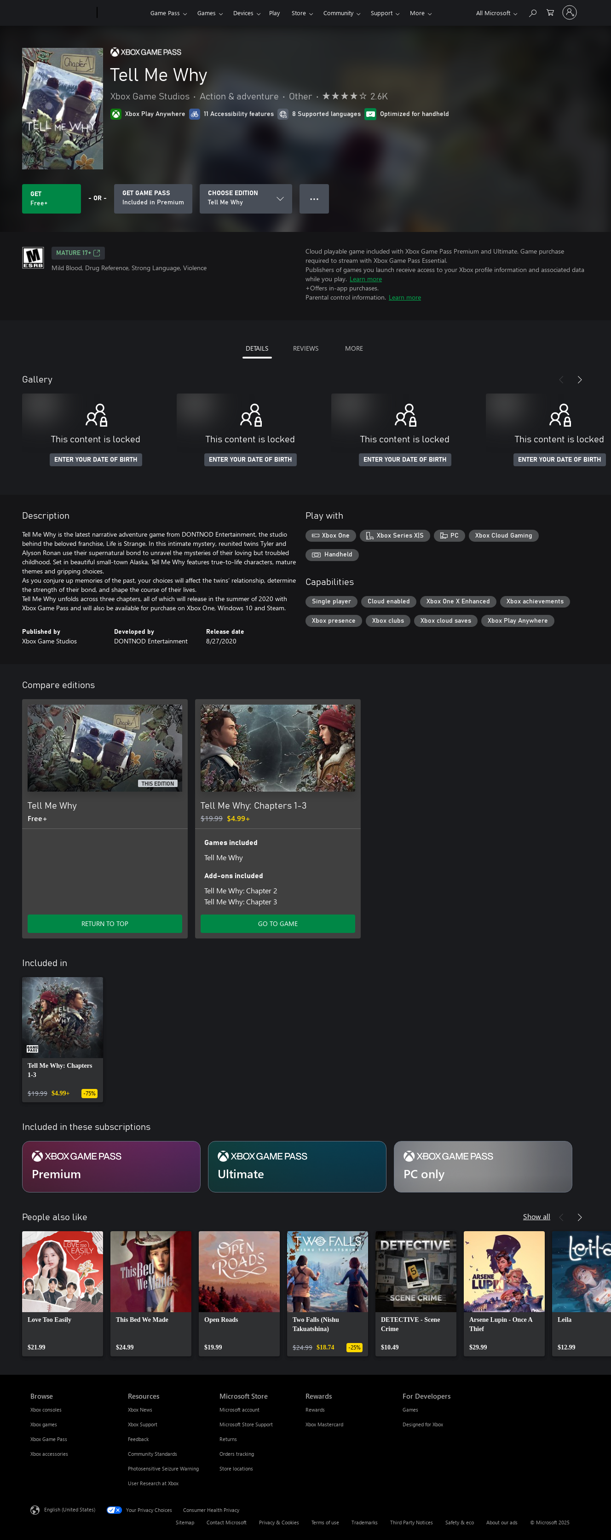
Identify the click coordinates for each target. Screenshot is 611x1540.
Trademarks (365, 1522)
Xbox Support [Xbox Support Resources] (142, 1424)
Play (274, 13)
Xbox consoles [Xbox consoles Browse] (46, 1410)
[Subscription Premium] (111, 1167)
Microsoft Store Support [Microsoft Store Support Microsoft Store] (246, 1424)
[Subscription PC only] (483, 1167)
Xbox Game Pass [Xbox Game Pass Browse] (48, 1439)
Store (299, 13)
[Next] (580, 379)
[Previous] (561, 379)
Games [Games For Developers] (410, 1410)
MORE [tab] (354, 348)
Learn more (366, 278)
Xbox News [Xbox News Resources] (140, 1410)
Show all (536, 1216)
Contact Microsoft (227, 1522)
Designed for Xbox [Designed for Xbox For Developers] (423, 1424)
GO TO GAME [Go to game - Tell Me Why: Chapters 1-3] (278, 923)
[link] (62, 1039)
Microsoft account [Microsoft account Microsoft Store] (239, 1410)
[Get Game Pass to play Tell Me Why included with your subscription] (153, 199)
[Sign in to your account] (570, 12)
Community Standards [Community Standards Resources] (152, 1454)
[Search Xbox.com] (532, 11)
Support (381, 13)
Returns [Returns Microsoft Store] (228, 1439)
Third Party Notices (411, 1522)
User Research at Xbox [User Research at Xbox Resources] (153, 1483)
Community (338, 13)
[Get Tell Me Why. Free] (51, 199)
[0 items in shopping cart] (550, 12)
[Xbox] (123, 12)
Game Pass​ (165, 13)
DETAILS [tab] (257, 348)
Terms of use (325, 1522)
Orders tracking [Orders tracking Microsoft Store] (236, 1454)
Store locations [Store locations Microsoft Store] (236, 1468)
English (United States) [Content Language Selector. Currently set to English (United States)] (69, 1509)
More (417, 13)
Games (206, 13)
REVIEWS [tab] (305, 348)
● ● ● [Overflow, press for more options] (314, 198)
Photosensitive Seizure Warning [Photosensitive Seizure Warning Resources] (163, 1468)
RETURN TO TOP (104, 923)
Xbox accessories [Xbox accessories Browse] (49, 1454)
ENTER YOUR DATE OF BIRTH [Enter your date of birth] (96, 460)
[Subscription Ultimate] (297, 1167)
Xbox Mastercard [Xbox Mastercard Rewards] (324, 1424)
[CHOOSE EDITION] (246, 199)
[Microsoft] (61, 12)
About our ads (502, 1522)
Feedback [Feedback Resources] (138, 1439)
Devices (243, 13)
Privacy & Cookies (279, 1522)
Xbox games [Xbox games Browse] (43, 1424)
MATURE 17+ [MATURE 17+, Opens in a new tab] (78, 253)
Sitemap (185, 1522)
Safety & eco (459, 1522)
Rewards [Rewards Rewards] (315, 1410)
